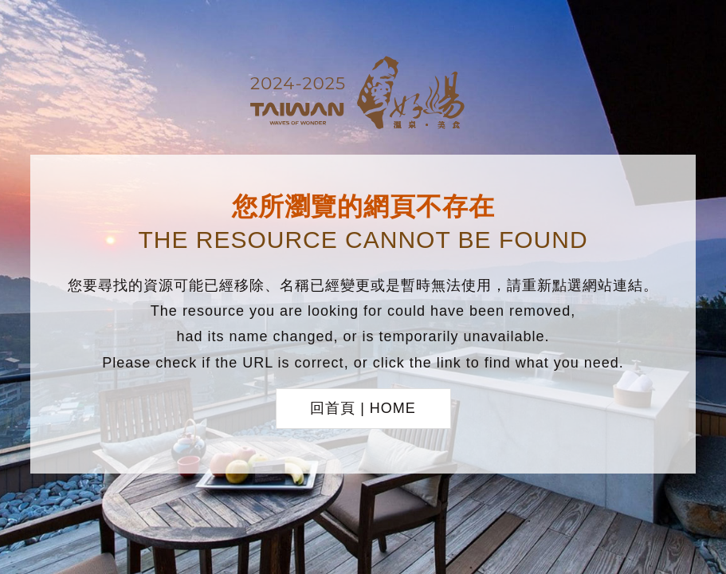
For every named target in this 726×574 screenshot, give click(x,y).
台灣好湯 (363, 95)
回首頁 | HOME (363, 408)
